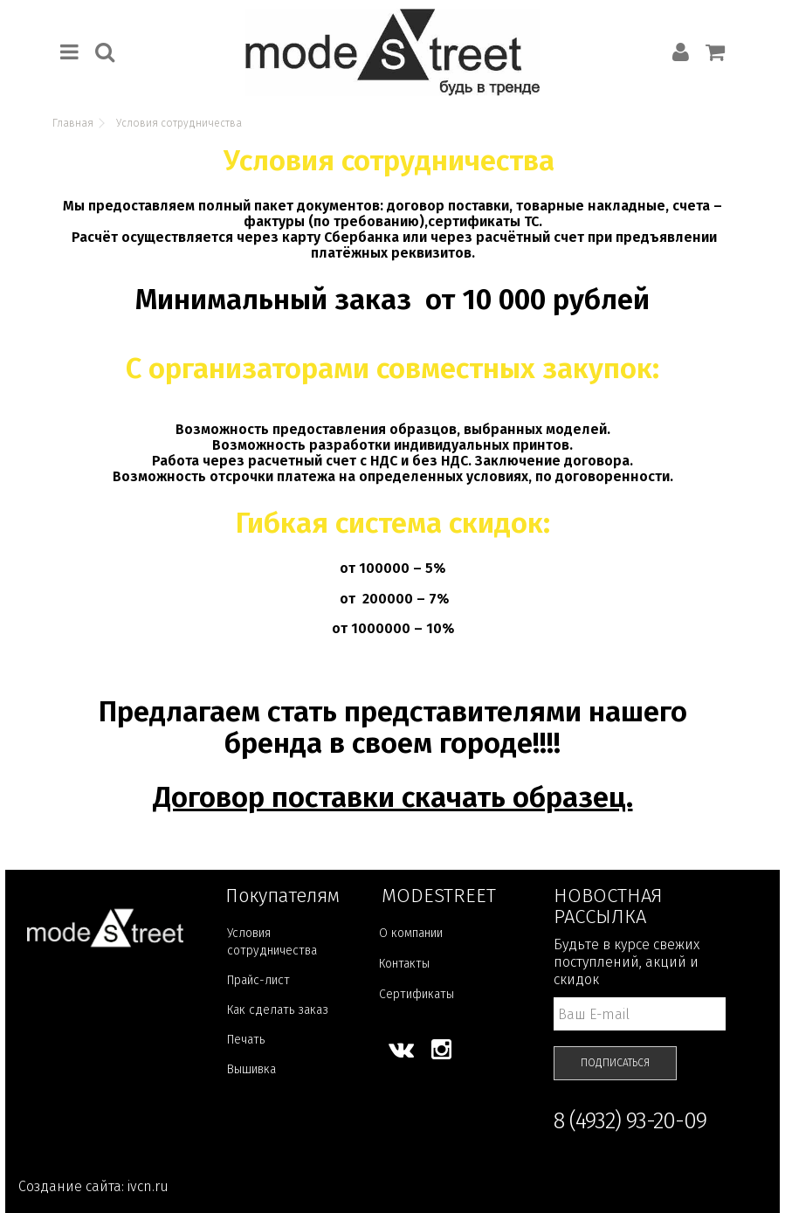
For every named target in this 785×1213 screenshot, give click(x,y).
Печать (246, 1039)
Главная (72, 123)
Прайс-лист (258, 980)
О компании (411, 933)
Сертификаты (416, 994)
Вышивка (251, 1069)
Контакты (404, 963)
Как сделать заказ (277, 1010)
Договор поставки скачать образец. (393, 797)
